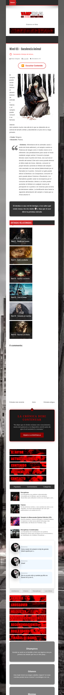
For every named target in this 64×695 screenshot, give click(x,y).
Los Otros (48, 535)
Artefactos (15, 535)
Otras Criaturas (32, 679)
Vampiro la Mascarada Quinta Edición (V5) (36, 461)
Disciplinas (25, 436)
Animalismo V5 (36, 58)
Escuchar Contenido (32, 65)
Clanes (23, 449)
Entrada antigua (49, 346)
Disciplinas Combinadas (29, 474)
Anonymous (24, 490)
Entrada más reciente (16, 346)
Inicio (34, 346)
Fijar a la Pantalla (32, 379)
